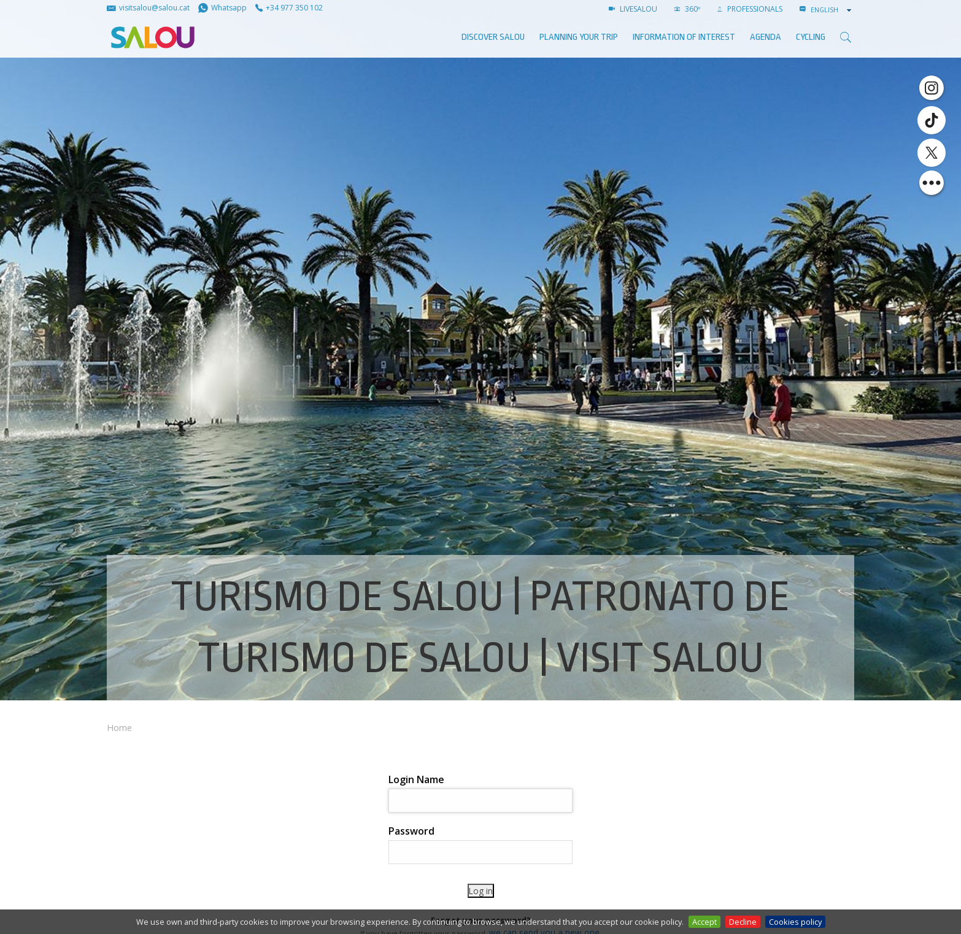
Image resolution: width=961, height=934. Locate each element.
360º (687, 9)
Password (411, 831)
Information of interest (684, 37)
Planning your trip (578, 37)
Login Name (416, 779)
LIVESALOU (633, 9)
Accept (704, 921)
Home (119, 727)
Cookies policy (795, 921)
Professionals (749, 9)
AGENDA (765, 37)
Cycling (810, 37)
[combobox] (832, 9)
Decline (743, 921)
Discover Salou (493, 37)
